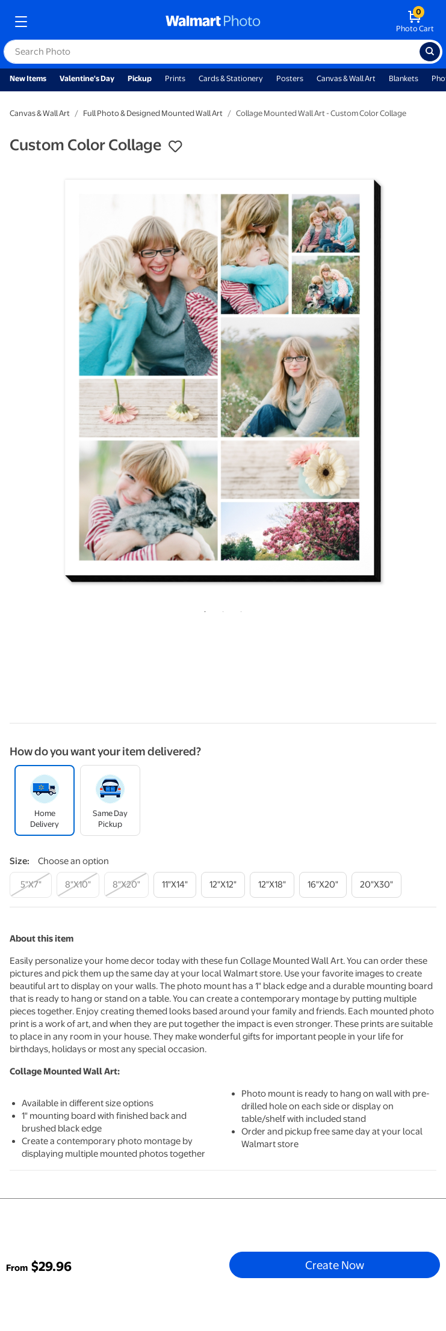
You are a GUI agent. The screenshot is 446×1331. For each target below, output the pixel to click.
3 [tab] (239, 609)
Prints (175, 78)
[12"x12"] (223, 885)
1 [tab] (203, 609)
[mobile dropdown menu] (21, 21)
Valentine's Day (87, 78)
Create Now (334, 1265)
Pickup (140, 78)
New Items (28, 78)
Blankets (403, 78)
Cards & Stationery (231, 78)
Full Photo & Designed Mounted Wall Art (153, 113)
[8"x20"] (126, 885)
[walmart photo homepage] (213, 21)
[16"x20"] (323, 885)
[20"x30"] (376, 885)
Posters (289, 78)
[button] (175, 146)
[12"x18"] (272, 885)
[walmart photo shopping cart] (415, 21)
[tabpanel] (223, 381)
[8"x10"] (78, 885)
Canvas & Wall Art (346, 78)
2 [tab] (221, 609)
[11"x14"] (174, 885)
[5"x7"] (31, 885)
